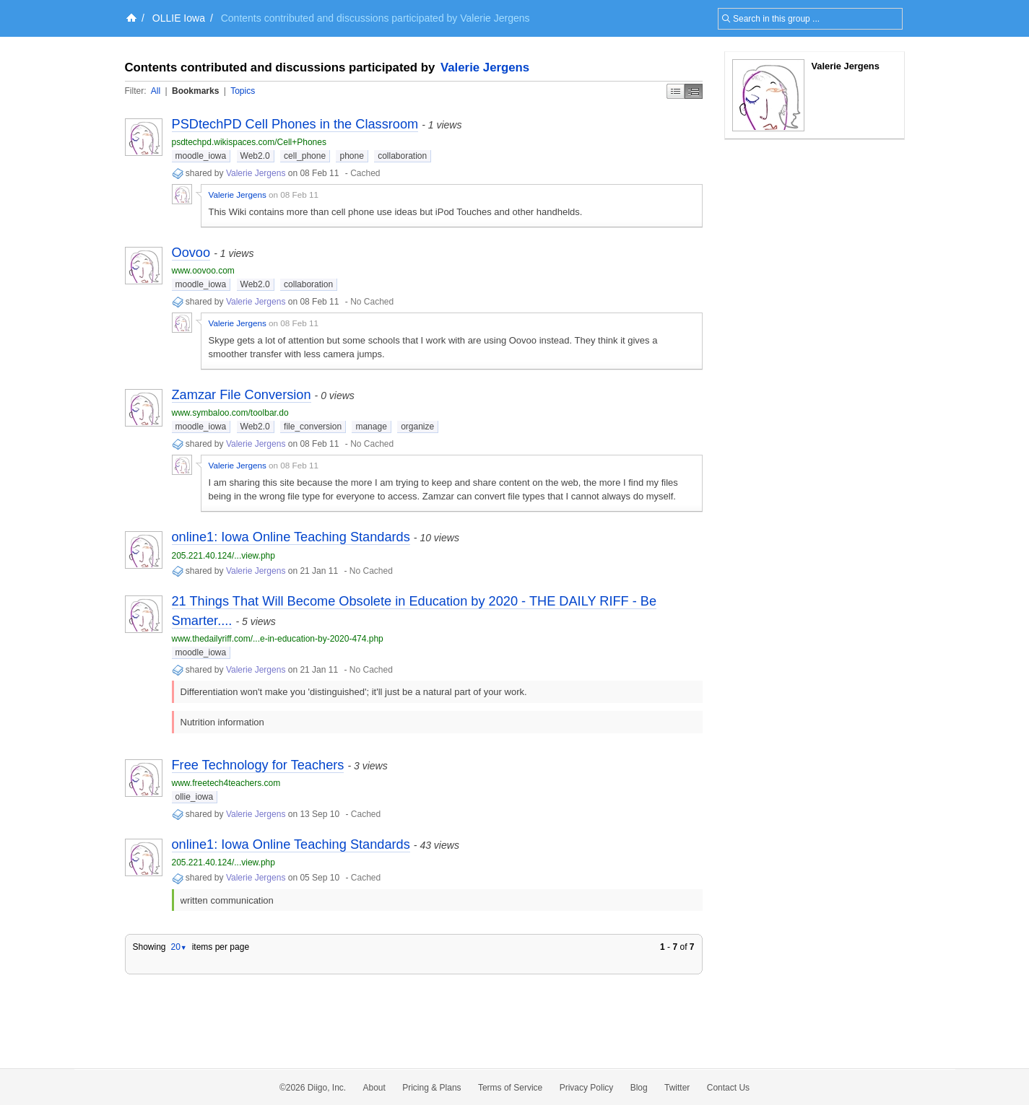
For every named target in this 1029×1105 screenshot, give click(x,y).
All (155, 91)
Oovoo (191, 252)
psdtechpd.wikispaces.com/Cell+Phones (249, 142)
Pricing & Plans (431, 1088)
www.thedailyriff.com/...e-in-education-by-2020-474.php (277, 639)
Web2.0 (255, 156)
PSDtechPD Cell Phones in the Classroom (295, 124)
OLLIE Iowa (178, 18)
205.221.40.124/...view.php (223, 556)
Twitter (677, 1088)
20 (178, 947)
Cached (365, 173)
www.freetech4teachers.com (226, 783)
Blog (639, 1088)
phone (351, 156)
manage (370, 427)
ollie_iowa (194, 797)
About (374, 1088)
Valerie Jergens (484, 67)
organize (417, 427)
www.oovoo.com (203, 271)
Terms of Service (510, 1088)
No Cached (372, 302)
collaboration (402, 156)
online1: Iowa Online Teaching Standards (291, 537)
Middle (694, 91)
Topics (242, 91)
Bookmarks (195, 91)
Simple (676, 91)
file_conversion (313, 427)
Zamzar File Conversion (241, 395)
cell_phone (305, 156)
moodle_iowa (201, 156)
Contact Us (728, 1088)
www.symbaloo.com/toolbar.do (230, 413)
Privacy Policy (587, 1088)
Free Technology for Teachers (258, 765)
